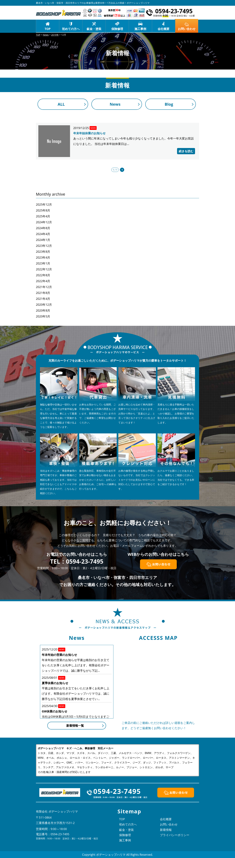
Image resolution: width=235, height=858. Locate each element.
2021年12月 (44, 287)
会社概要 (163, 29)
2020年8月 (43, 310)
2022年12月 (44, 269)
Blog (169, 104)
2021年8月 (43, 293)
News (115, 104)
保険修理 (117, 29)
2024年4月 (43, 234)
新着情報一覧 (75, 725)
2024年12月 (44, 222)
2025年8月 (43, 210)
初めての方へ (71, 29)
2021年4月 (43, 299)
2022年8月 (43, 275)
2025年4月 (43, 216)
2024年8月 (43, 228)
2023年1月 (43, 263)
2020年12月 (44, 304)
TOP (48, 29)
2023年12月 (44, 246)
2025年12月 (44, 204)
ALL (61, 104)
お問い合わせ (169, 824)
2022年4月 (43, 281)
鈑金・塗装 (94, 29)
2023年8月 (43, 252)
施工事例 (140, 29)
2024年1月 (43, 240)
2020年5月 (43, 316)
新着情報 (166, 830)
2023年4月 (43, 257)
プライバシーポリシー (174, 835)
